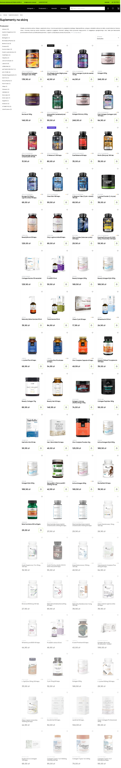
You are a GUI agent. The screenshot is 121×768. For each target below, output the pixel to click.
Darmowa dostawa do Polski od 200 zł (11, 2)
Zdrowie (5, 15)
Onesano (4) (5, 89)
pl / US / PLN (116, 2)
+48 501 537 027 (43, 2)
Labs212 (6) (5, 63)
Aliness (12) (5, 29)
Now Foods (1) (6, 83)
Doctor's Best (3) (7, 49)
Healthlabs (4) (6, 55)
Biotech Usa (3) (6, 43)
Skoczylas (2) (6, 95)
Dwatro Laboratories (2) (9, 52)
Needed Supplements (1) (9, 75)
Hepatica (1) (5, 58)
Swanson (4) (5, 103)
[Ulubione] (42, 45)
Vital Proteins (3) (7, 109)
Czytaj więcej (77, 32)
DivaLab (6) (5, 46)
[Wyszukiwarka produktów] (87, 8)
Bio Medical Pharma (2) (8, 40)
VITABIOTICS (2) (6, 106)
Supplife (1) (5, 100)
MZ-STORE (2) (6, 72)
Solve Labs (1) (6, 98)
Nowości (54, 8)
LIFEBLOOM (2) (6, 66)
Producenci (42, 8)
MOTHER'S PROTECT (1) (9, 69)
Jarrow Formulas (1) (7, 60)
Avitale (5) (5, 35)
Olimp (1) (4, 86)
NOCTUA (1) (5, 78)
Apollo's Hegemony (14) (9, 32)
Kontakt (107, 2)
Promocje (64, 8)
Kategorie (30, 8)
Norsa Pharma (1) (7, 80)
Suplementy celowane (13, 15)
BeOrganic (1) (6, 38)
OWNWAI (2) (5, 92)
